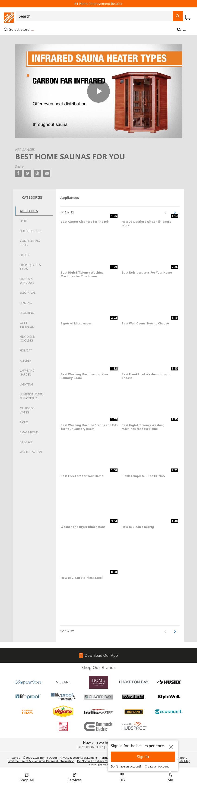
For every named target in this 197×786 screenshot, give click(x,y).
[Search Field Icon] (178, 16)
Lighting (26, 384)
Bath (23, 221)
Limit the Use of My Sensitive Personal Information (41, 761)
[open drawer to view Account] (170, 777)
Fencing (26, 303)
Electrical (27, 293)
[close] (171, 747)
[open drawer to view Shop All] (26, 777)
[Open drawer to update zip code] (185, 29)
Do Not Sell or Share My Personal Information (107, 761)
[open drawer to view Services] (74, 777)
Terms (104, 758)
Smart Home (29, 432)
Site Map (184, 761)
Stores (15, 758)
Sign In (143, 756)
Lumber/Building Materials (31, 396)
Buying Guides (30, 231)
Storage (26, 442)
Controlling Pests (30, 243)
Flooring (27, 313)
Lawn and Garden (27, 372)
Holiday (26, 350)
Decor (24, 255)
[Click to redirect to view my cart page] (188, 17)
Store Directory (99, 765)
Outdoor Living (27, 410)
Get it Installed (27, 325)
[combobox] (95, 16)
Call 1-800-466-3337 (89, 747)
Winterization (31, 452)
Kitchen (26, 361)
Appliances (29, 211)
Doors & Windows (27, 281)
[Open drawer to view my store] (19, 29)
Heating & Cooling (27, 338)
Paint (24, 422)
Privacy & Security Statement (78, 758)
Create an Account (157, 766)
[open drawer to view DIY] (122, 777)
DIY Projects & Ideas (30, 267)
